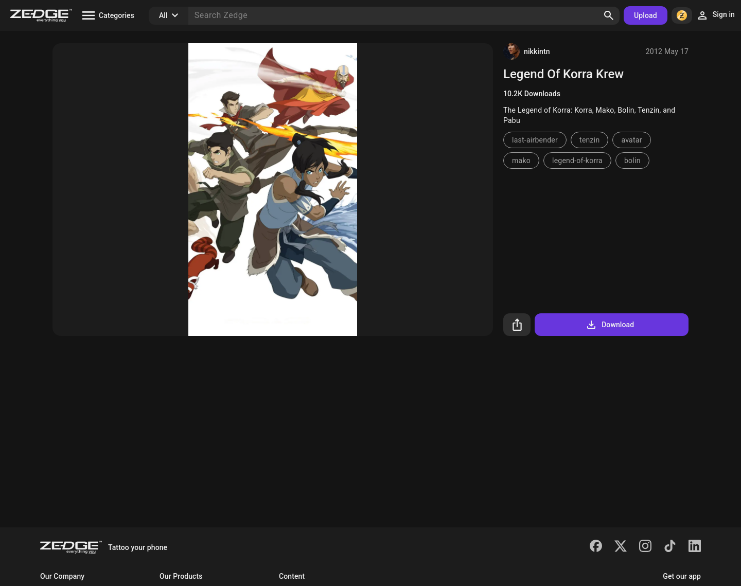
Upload (645, 15)
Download (609, 324)
